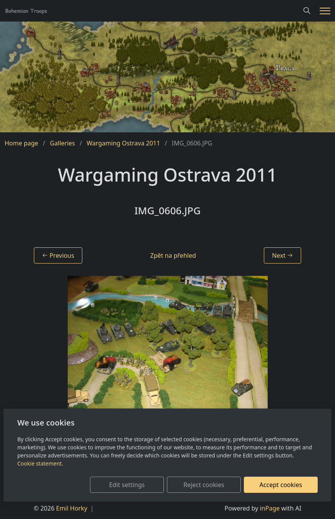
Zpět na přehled (173, 255)
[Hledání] (306, 10)
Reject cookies (203, 485)
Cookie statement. (40, 463)
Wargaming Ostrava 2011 (123, 143)
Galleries (62, 143)
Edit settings (127, 485)
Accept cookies (281, 485)
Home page (21, 143)
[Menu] (325, 11)
